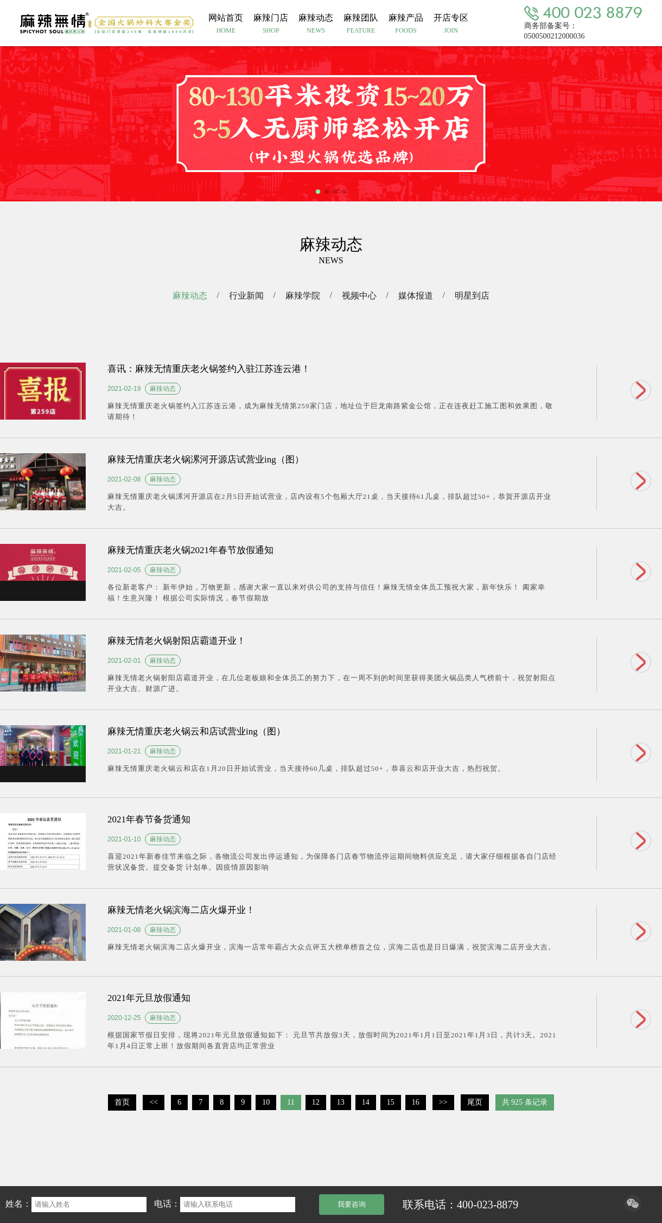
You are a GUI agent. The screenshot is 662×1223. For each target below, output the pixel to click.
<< (153, 1102)
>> (443, 1102)
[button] (318, 191)
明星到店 (472, 295)
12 (316, 1102)
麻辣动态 (190, 295)
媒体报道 (415, 295)
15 (390, 1102)
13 (341, 1102)
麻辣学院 (302, 295)
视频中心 (359, 295)
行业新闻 (246, 295)
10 (266, 1102)
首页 (122, 1102)
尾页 (474, 1102)
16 (415, 1102)
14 (366, 1102)
